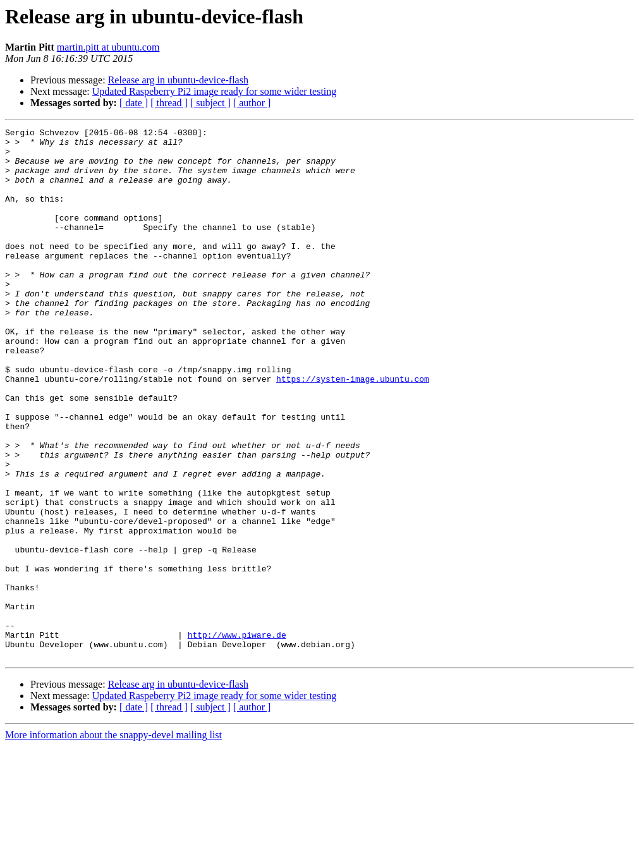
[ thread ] (169, 102)
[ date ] (133, 102)
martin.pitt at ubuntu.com (108, 47)
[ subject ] (210, 102)
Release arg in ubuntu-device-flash (178, 80)
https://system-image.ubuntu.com (352, 429)
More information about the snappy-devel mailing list (113, 841)
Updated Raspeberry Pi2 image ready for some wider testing (214, 91)
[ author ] (252, 102)
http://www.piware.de (237, 737)
